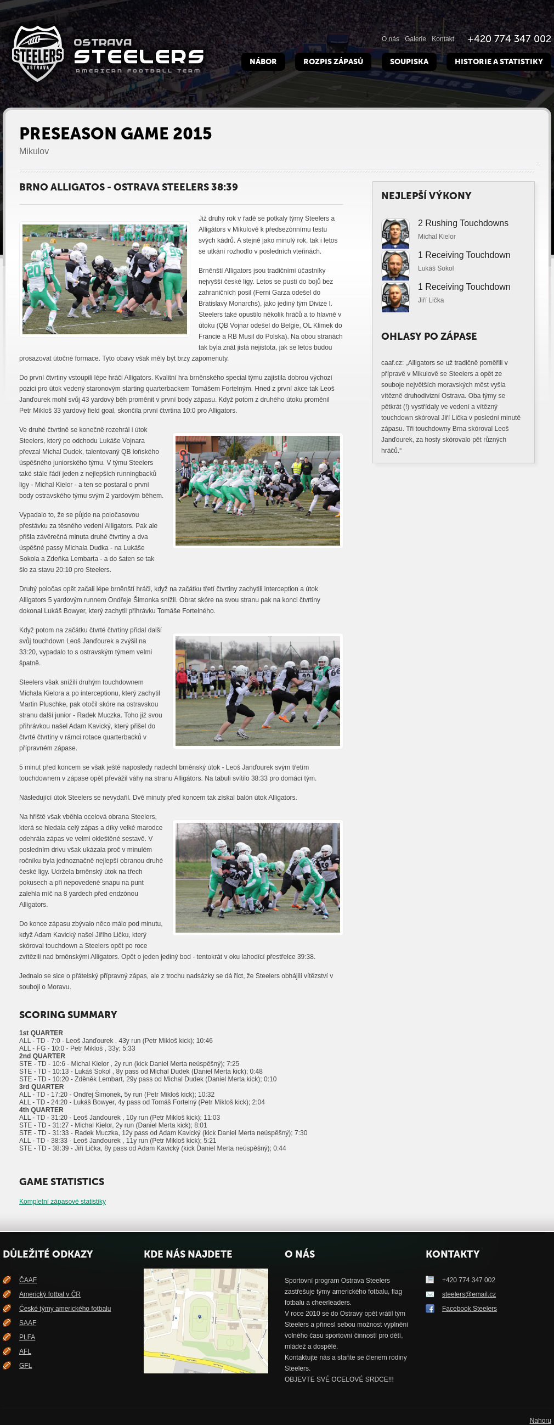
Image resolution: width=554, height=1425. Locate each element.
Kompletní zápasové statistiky (62, 1201)
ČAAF (28, 1280)
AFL (25, 1351)
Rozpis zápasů (333, 61)
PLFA (27, 1337)
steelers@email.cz (469, 1294)
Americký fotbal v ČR (50, 1294)
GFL (25, 1366)
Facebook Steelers (469, 1308)
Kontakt (443, 39)
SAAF (27, 1323)
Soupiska (409, 61)
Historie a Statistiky (499, 61)
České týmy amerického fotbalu (65, 1308)
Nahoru (540, 1420)
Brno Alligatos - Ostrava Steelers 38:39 (128, 187)
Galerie (415, 39)
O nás (390, 39)
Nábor (263, 61)
